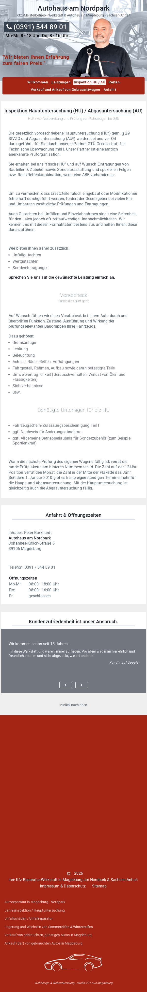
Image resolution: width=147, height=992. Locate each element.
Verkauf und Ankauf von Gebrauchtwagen (65, 90)
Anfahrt (110, 90)
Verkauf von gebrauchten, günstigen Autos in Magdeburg (48, 935)
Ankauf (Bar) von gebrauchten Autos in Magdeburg (43, 943)
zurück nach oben (73, 705)
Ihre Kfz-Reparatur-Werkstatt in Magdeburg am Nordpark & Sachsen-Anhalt (73, 879)
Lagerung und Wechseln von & (48, 927)
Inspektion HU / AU (89, 82)
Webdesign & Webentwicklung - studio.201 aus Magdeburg (73, 983)
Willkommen (37, 82)
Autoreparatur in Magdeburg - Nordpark (34, 902)
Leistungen (60, 82)
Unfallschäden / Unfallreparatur (28, 918)
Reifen (114, 82)
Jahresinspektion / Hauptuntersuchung (34, 910)
